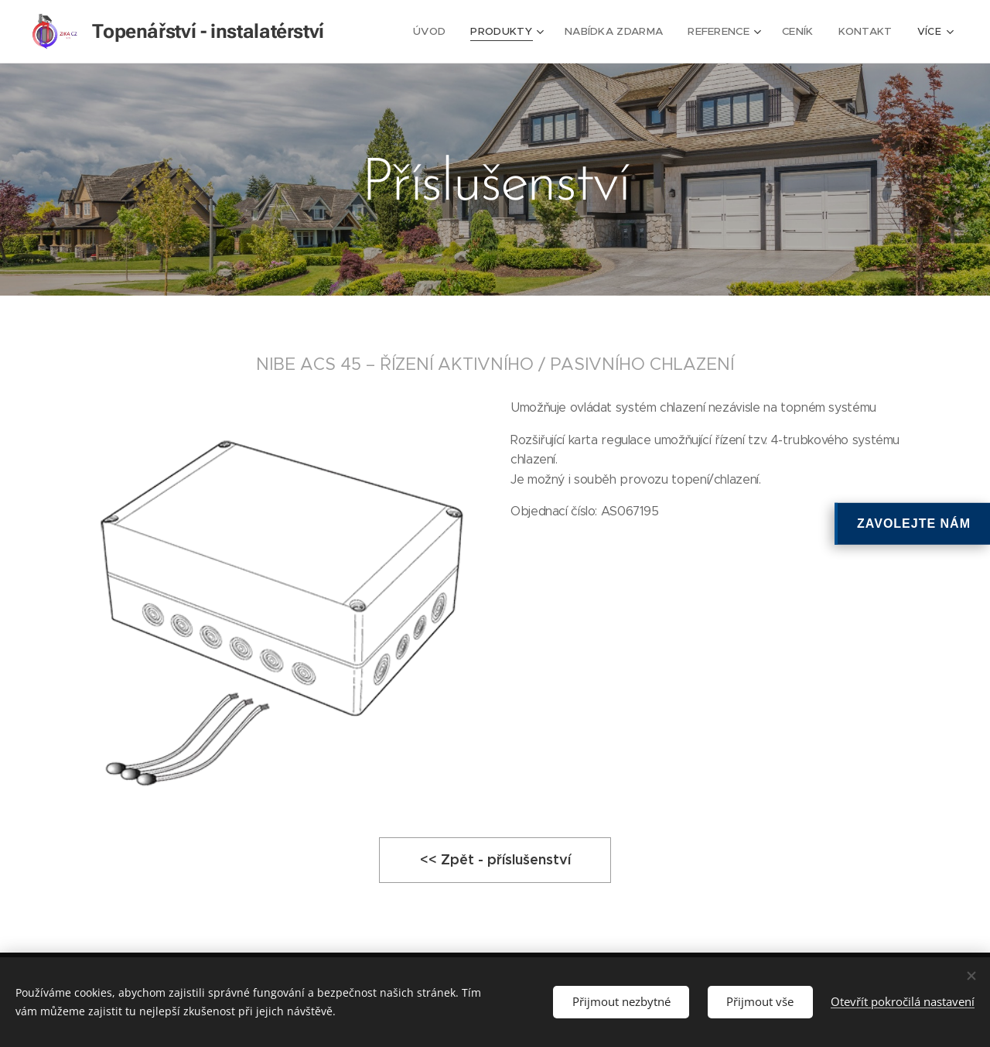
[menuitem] (443, 31)
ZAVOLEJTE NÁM (914, 522)
